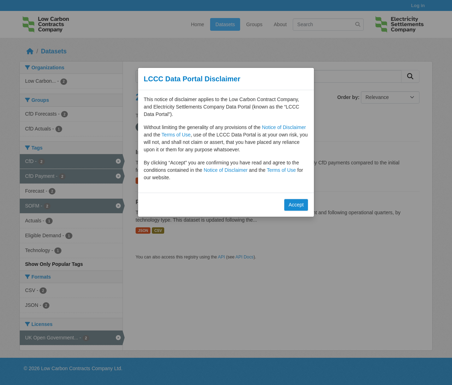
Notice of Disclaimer (284, 127)
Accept (296, 205)
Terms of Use (175, 135)
